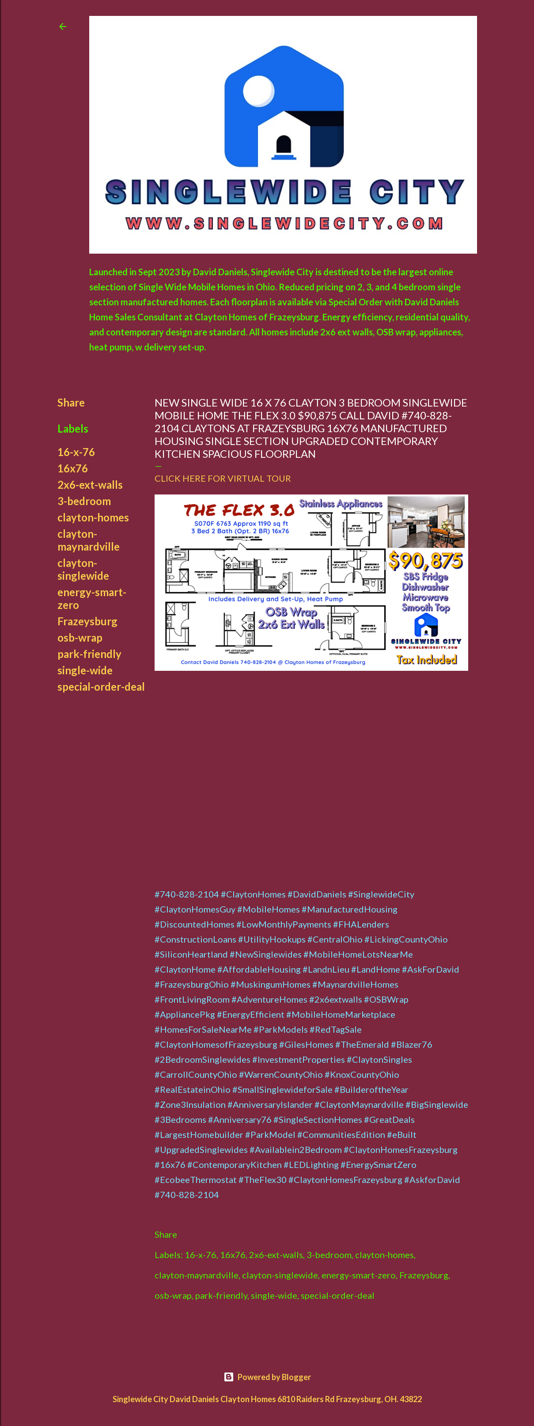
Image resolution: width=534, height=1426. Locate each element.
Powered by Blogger (267, 1377)
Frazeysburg (87, 621)
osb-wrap (79, 637)
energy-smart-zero (359, 1275)
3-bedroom (84, 500)
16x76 (72, 468)
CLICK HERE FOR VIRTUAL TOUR (223, 478)
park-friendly (89, 653)
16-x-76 (76, 451)
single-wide (85, 670)
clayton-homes (93, 517)
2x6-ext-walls (90, 484)
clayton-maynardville (88, 540)
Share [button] (71, 402)
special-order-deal (101, 686)
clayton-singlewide (83, 569)
